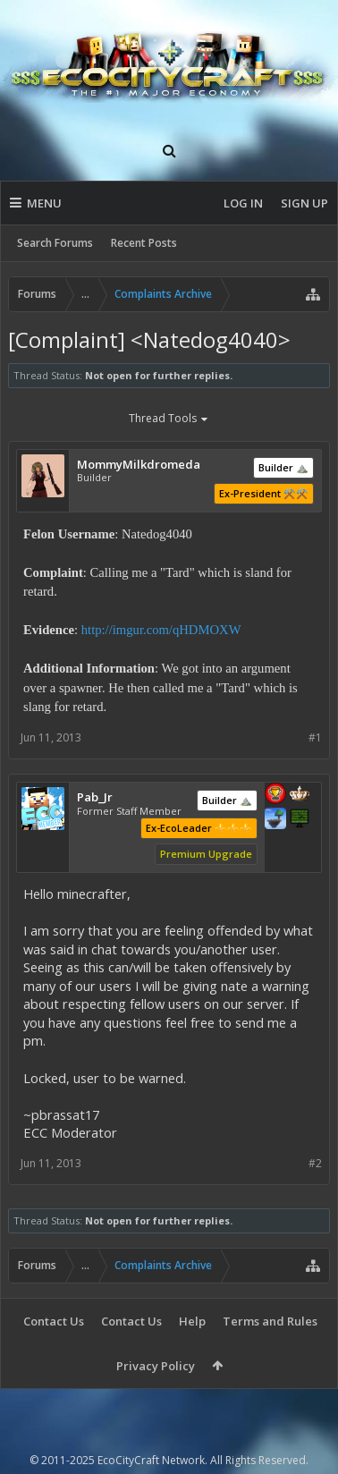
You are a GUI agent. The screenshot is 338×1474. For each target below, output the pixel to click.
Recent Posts (144, 242)
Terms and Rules (270, 1321)
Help (192, 1321)
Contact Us (53, 1321)
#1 (315, 737)
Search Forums (55, 242)
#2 (315, 1163)
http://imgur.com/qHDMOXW (161, 630)
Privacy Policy (155, 1366)
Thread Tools (169, 419)
